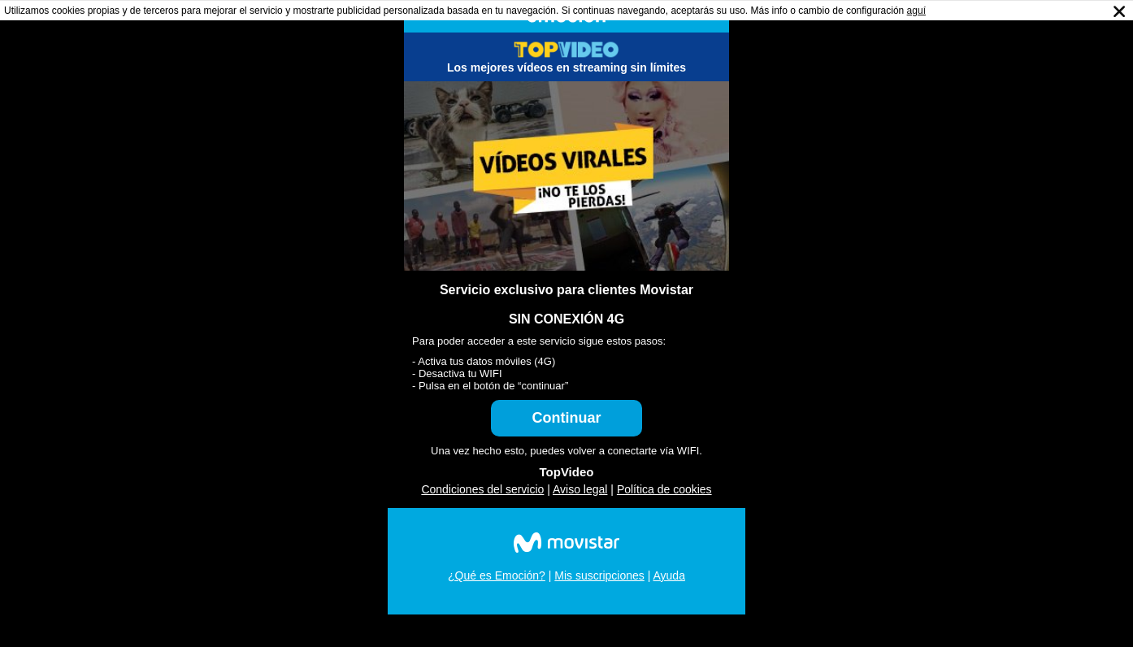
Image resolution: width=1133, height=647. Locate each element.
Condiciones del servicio (482, 489)
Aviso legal (580, 489)
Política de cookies (664, 489)
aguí (916, 10)
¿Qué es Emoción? (496, 575)
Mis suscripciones (599, 575)
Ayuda (668, 575)
